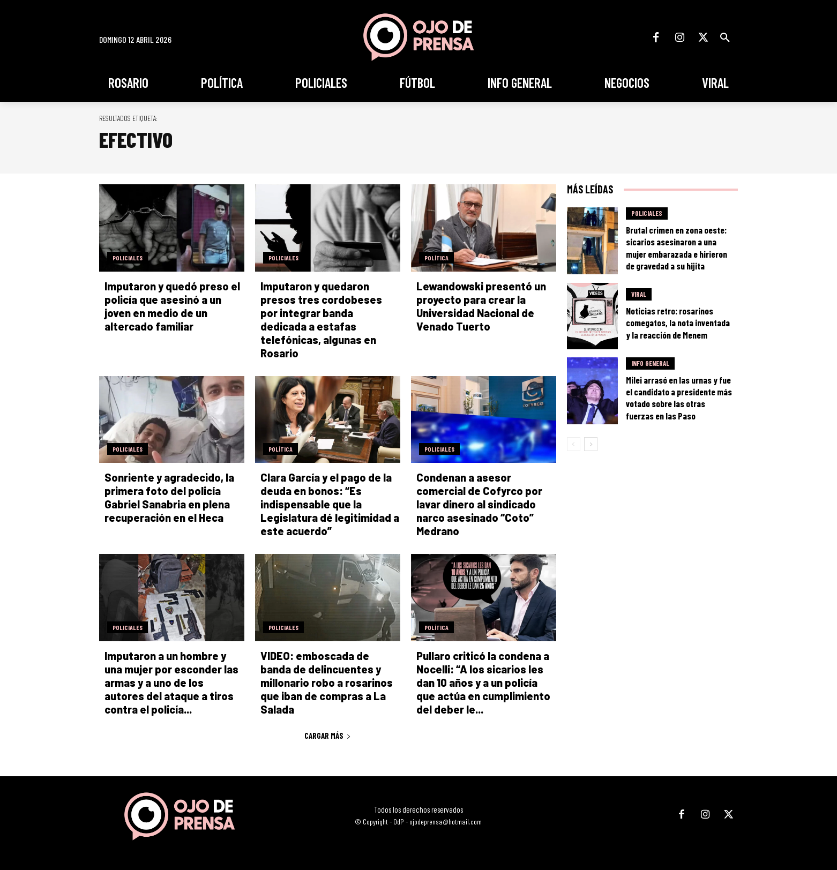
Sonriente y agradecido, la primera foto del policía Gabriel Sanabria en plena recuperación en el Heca (169, 497)
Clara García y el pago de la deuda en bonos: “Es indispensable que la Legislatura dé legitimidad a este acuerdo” (329, 504)
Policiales (128, 257)
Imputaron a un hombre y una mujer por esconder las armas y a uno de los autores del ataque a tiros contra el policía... (171, 682)
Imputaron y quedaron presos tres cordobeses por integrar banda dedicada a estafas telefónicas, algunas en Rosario (321, 319)
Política (436, 257)
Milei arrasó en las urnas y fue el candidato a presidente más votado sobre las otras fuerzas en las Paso (679, 397)
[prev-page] (573, 444)
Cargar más (327, 735)
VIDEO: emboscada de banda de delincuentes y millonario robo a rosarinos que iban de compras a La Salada (326, 682)
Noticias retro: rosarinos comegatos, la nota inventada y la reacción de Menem (678, 322)
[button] (725, 37)
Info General (650, 363)
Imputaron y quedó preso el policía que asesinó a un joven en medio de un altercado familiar (172, 306)
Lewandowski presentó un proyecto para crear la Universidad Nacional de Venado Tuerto (481, 306)
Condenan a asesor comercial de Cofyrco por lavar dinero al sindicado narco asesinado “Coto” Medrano (479, 504)
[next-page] (590, 444)
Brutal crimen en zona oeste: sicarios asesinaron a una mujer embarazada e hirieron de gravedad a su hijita (676, 247)
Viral (638, 294)
